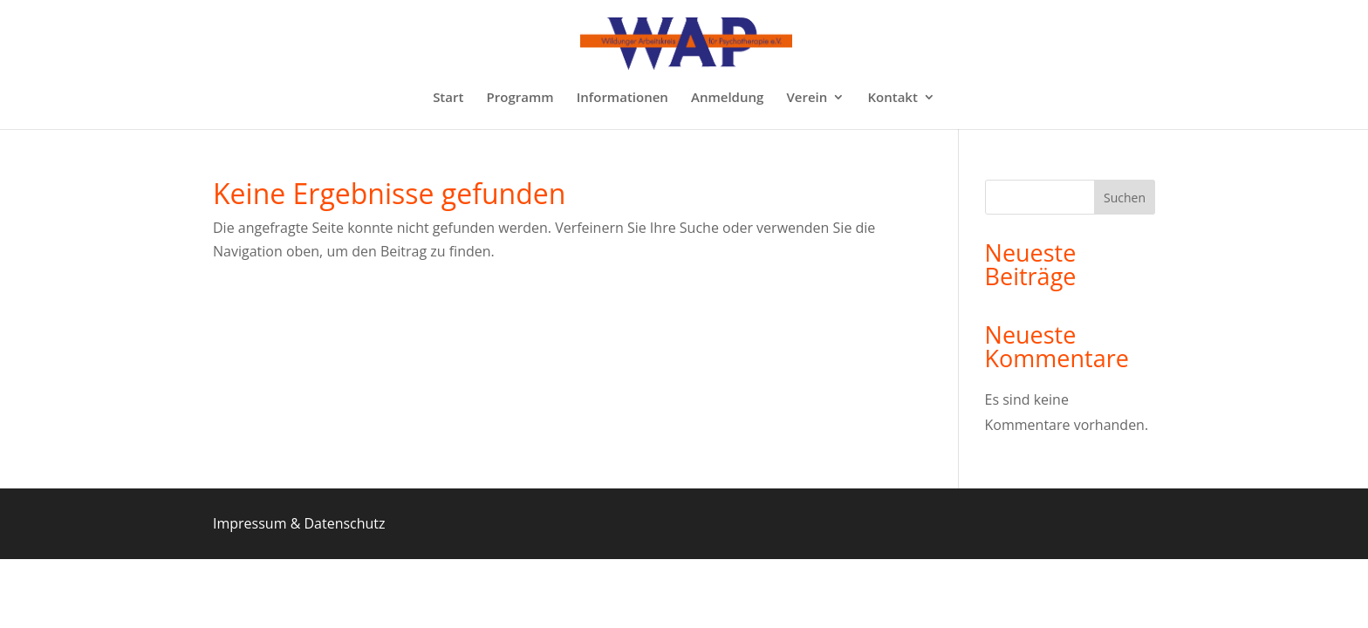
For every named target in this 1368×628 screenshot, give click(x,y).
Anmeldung (727, 98)
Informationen (622, 98)
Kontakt (892, 98)
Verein (806, 98)
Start (448, 98)
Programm (520, 98)
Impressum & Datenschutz (299, 523)
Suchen (1125, 197)
